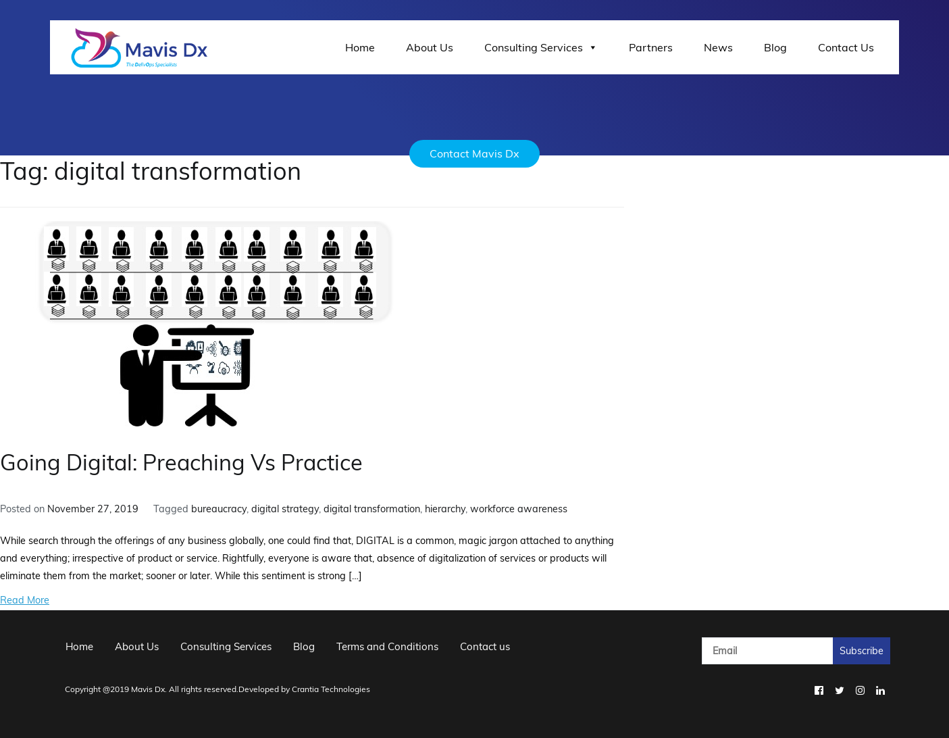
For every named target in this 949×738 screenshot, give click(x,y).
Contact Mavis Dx (474, 153)
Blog (775, 47)
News (718, 47)
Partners (651, 47)
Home (360, 47)
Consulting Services (541, 47)
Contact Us (846, 47)
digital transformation (372, 509)
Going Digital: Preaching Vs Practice (181, 462)
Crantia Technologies (331, 689)
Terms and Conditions (387, 646)
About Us (429, 47)
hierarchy (445, 509)
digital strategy (285, 509)
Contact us (485, 646)
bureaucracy (219, 509)
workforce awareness (518, 509)
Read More (24, 600)
